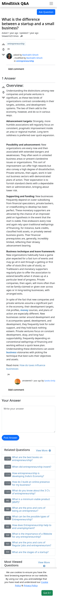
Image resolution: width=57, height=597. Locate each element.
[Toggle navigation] (51, 3)
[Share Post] (21, 36)
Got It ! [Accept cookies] (47, 593)
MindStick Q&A (15, 3)
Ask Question (46, 12)
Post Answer (10, 437)
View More (43, 450)
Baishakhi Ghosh (30, 54)
